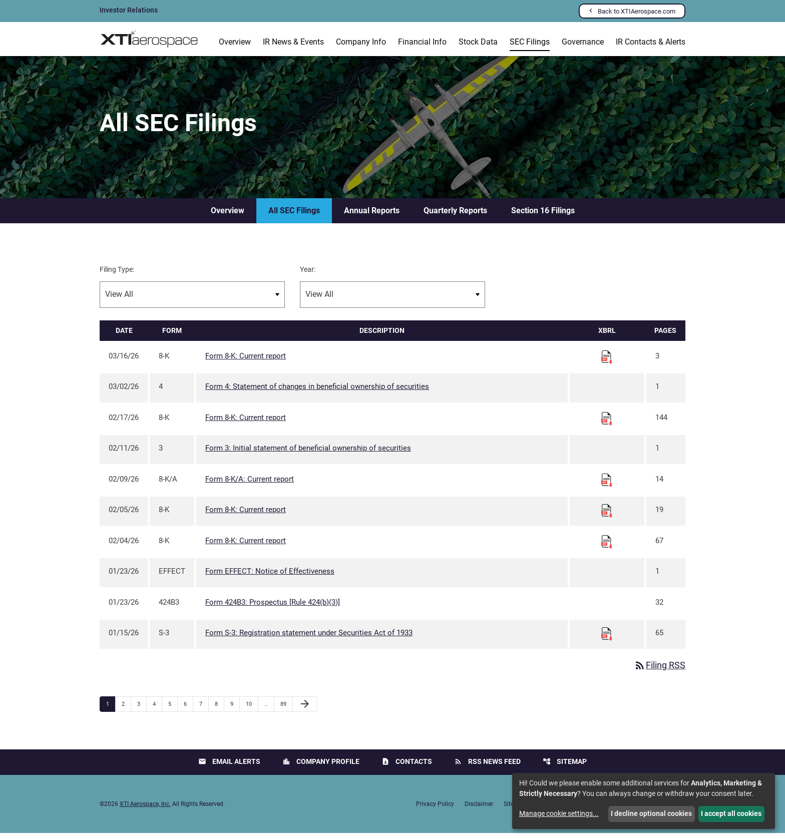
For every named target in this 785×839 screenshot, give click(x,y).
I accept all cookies (731, 813)
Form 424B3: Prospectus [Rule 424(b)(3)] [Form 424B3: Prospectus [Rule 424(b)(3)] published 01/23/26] (272, 608)
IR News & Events (293, 42)
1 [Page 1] (111, 709)
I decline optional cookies (651, 813)
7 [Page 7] (204, 709)
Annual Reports (372, 216)
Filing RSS (659, 671)
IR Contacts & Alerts (650, 42)
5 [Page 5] (173, 709)
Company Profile (320, 767)
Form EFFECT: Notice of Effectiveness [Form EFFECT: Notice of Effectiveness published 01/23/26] (269, 577)
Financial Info (422, 42)
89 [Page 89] (286, 709)
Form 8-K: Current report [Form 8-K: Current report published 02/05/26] (245, 516)
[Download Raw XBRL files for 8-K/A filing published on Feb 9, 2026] (606, 485)
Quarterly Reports (455, 216)
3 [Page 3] (142, 709)
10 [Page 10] (251, 709)
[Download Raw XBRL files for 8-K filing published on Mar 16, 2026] (606, 362)
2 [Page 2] (126, 709)
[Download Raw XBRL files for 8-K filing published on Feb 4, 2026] (606, 547)
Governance (583, 42)
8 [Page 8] (219, 709)
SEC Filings (530, 42)
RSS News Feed (487, 767)
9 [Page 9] (235, 709)
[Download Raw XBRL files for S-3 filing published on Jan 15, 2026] (606, 639)
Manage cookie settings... (559, 813)
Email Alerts (229, 767)
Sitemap (565, 767)
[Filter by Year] (392, 300)
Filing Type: (117, 275)
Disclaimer (479, 809)
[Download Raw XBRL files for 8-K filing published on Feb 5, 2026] (606, 516)
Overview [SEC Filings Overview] (227, 216)
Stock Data (478, 42)
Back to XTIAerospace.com (636, 11)
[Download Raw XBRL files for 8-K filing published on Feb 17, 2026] (606, 424)
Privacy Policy (435, 810)
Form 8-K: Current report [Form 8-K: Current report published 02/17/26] (245, 423)
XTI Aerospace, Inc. (145, 809)
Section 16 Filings (543, 216)
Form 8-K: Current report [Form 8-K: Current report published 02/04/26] (245, 546)
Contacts (406, 767)
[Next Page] (304, 710)
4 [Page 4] (157, 709)
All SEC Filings (294, 216)
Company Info (361, 42)
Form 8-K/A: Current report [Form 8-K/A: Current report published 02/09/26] (249, 485)
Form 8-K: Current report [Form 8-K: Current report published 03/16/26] (245, 361)
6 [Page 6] (188, 709)
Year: (307, 275)
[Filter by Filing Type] (192, 300)
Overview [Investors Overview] (235, 42)
